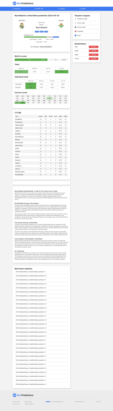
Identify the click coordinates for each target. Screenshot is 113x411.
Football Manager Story (54, 401)
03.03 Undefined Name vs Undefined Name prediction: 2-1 (31, 360)
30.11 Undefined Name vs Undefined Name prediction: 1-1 (31, 340)
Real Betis (18, 134)
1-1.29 (37, 31)
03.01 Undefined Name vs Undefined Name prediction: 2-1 (31, 348)
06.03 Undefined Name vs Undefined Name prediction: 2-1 (31, 304)
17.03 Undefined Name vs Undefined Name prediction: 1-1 (31, 364)
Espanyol (17, 160)
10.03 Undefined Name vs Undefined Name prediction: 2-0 (31, 308)
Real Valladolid (19, 174)
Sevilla (17, 148)
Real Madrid (18, 119)
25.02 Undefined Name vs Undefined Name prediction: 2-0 (31, 300)
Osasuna (17, 151)
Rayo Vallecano (19, 136)
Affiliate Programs (29, 404)
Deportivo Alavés (19, 171)
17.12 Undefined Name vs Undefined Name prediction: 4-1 (31, 279)
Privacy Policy (16, 401)
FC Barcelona (18, 122)
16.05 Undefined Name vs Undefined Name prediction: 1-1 (31, 380)
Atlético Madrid (19, 125)
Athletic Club (18, 128)
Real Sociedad (19, 142)
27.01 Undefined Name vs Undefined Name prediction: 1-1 (31, 352)
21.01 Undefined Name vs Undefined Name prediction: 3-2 (31, 287)
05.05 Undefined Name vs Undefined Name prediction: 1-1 (31, 376)
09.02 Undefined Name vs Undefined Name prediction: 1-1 (31, 356)
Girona (17, 154)
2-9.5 (46, 31)
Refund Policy (28, 401)
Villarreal (17, 131)
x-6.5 (41, 31)
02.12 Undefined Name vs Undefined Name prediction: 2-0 (31, 275)
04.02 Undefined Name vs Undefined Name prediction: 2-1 (31, 291)
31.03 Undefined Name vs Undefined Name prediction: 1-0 (31, 312)
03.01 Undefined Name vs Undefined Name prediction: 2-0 (31, 283)
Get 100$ (94, 46)
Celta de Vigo (19, 145)
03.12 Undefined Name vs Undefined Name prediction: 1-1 (31, 344)
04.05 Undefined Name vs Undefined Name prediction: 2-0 (31, 324)
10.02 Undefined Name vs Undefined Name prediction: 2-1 (31, 296)
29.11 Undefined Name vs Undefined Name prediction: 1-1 (31, 271)
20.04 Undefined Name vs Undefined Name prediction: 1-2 (31, 372)
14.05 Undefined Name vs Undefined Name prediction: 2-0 (31, 332)
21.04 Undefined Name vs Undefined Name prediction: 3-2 (31, 320)
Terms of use (16, 404)
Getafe (17, 157)
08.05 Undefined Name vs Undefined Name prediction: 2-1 (31, 328)
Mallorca (17, 139)
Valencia (17, 168)
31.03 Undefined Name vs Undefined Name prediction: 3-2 (31, 368)
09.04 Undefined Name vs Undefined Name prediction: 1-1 (31, 316)
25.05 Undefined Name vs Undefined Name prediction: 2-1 (31, 336)
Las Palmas (18, 166)
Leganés (17, 163)
